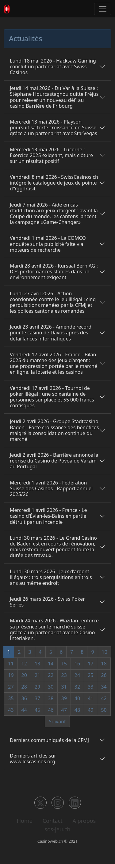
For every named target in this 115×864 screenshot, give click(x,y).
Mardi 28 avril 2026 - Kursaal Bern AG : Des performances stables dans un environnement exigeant (54, 271)
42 (103, 698)
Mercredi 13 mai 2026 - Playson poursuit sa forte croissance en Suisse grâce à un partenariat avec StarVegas (53, 127)
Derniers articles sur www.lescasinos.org (33, 758)
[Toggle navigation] (102, 9)
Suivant (57, 721)
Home (25, 820)
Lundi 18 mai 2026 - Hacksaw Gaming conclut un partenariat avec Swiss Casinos (53, 66)
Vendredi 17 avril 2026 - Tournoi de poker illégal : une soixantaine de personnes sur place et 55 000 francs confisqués (52, 397)
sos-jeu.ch (57, 829)
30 (50, 686)
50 (103, 710)
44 (24, 710)
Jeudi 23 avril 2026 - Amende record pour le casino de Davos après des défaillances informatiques (50, 332)
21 (37, 675)
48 (77, 710)
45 (37, 710)
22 (50, 675)
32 (77, 686)
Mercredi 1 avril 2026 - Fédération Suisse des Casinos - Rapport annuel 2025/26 (51, 488)
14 (50, 663)
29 (37, 686)
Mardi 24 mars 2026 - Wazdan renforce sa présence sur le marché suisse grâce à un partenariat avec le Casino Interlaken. (54, 629)
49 (90, 710)
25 (90, 675)
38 (50, 698)
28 (24, 686)
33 (90, 686)
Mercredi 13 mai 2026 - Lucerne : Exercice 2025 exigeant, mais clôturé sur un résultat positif (51, 155)
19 (10, 675)
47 (64, 710)
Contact (53, 820)
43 (10, 710)
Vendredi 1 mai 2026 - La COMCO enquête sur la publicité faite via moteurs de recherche (48, 244)
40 (77, 698)
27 (10, 686)
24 (77, 675)
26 (103, 675)
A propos (84, 820)
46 (50, 710)
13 (37, 663)
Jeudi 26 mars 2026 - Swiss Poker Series (47, 602)
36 (24, 698)
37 (37, 698)
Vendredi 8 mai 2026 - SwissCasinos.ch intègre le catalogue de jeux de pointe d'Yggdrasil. (54, 183)
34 (103, 686)
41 (90, 698)
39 (64, 698)
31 (64, 686)
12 (24, 663)
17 (90, 663)
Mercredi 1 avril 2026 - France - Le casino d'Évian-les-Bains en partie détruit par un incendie (48, 516)
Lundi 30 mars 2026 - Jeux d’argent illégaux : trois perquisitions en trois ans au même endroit (51, 577)
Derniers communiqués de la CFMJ (49, 740)
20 (24, 675)
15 (64, 663)
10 (104, 652)
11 (10, 663)
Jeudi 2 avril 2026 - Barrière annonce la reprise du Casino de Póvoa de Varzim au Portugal (54, 461)
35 (10, 698)
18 (103, 663)
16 (77, 663)
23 (64, 675)
